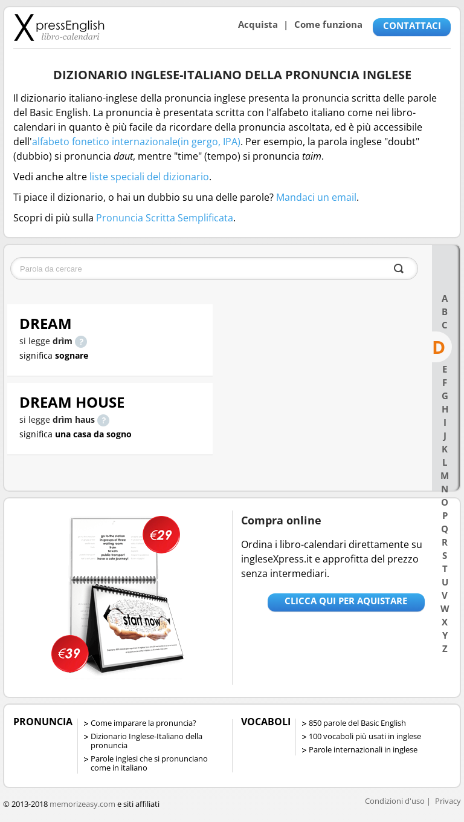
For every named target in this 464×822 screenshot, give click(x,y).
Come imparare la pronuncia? (143, 722)
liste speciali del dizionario (149, 176)
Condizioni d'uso (395, 800)
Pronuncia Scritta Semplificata (164, 217)
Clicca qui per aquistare (346, 601)
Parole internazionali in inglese (363, 749)
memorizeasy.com (82, 803)
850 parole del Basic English (357, 722)
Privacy (448, 800)
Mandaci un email (316, 197)
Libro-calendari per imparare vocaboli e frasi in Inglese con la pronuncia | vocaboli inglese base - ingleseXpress (59, 27)
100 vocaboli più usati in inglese (365, 736)
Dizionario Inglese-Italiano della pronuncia (146, 741)
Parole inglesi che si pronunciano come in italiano (149, 763)
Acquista (258, 24)
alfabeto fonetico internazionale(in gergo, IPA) (136, 141)
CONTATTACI (412, 25)
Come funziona (328, 24)
